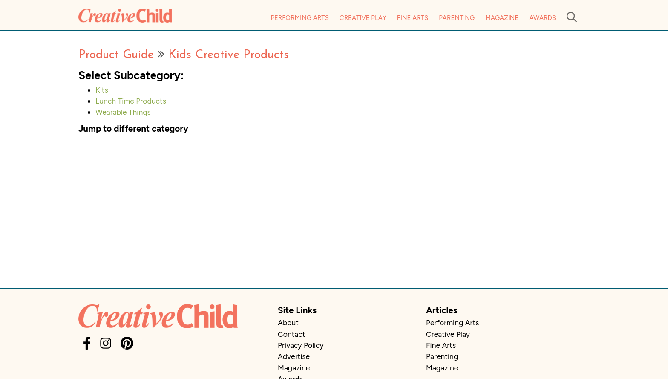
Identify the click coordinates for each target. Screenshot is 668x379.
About (288, 322)
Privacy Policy (301, 345)
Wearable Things (123, 111)
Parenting (457, 18)
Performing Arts (300, 18)
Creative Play (363, 18)
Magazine (501, 18)
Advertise (294, 356)
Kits (101, 89)
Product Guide (116, 55)
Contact (291, 334)
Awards (542, 18)
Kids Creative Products (228, 55)
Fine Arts (412, 18)
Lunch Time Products (130, 100)
